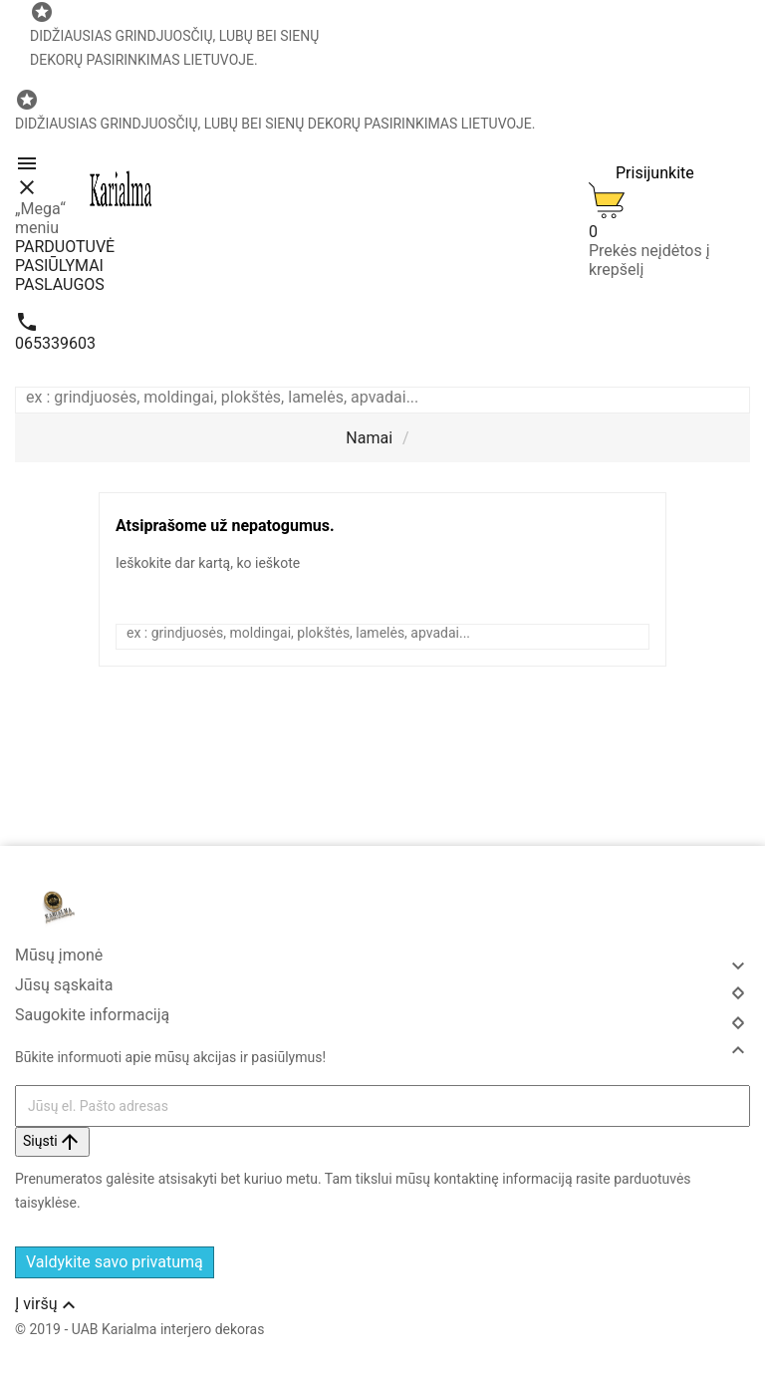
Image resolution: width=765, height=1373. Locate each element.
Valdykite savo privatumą (114, 1261)
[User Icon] (641, 166)
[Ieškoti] (372, 397)
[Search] (738, 400)
